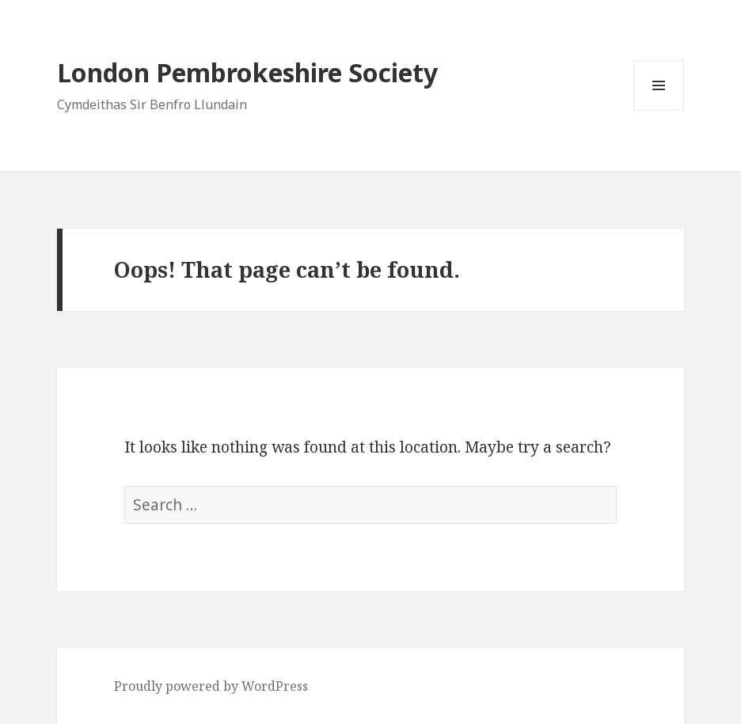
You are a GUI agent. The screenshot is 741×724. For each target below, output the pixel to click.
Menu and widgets (659, 110)
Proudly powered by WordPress (211, 686)
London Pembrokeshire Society (247, 72)
